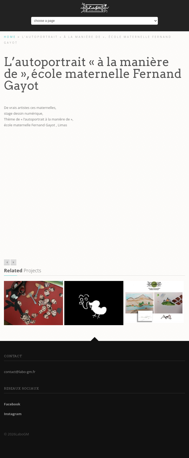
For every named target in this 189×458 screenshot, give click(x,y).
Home (10, 37)
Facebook (12, 404)
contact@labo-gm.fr (19, 371)
